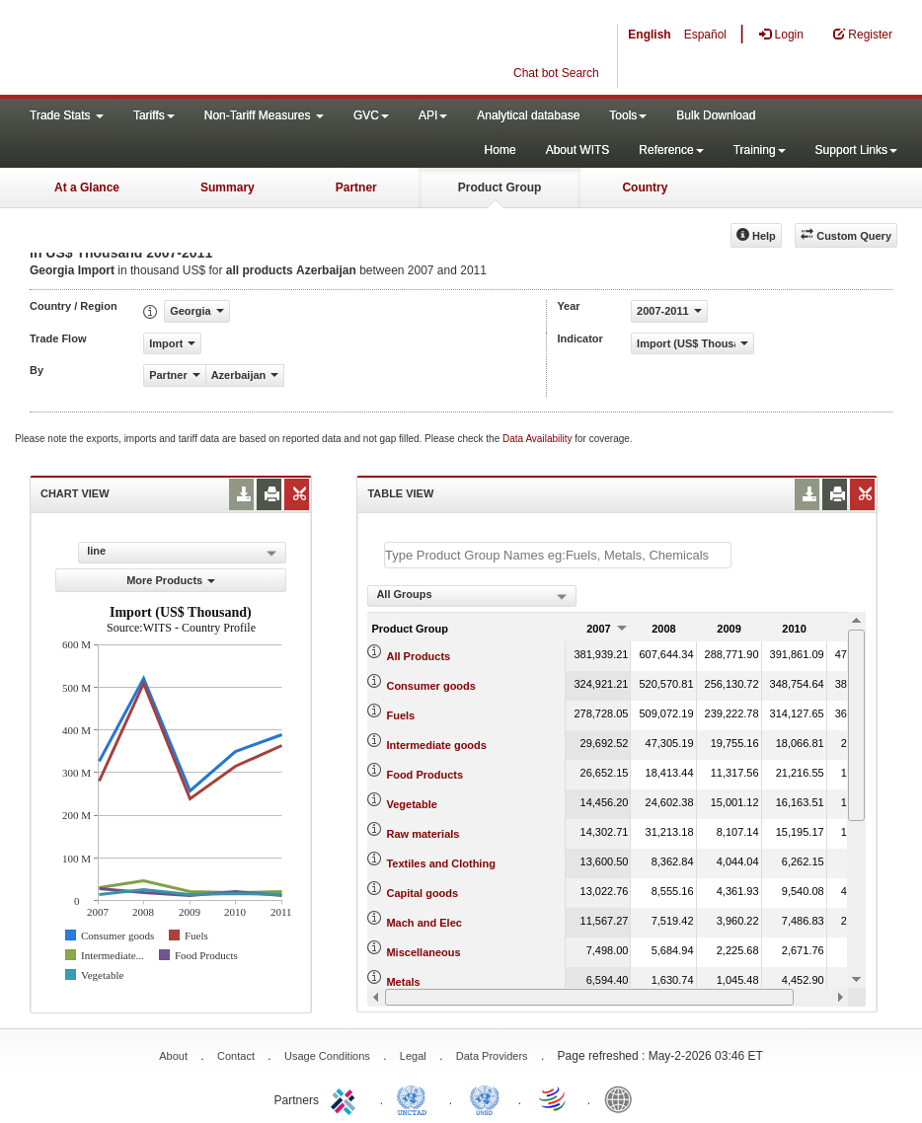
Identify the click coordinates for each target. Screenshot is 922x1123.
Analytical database (528, 115)
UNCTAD (415, 1098)
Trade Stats (67, 115)
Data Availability (538, 438)
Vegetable (411, 804)
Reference (671, 150)
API (433, 115)
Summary (227, 187)
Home (500, 150)
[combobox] (471, 596)
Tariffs (154, 115)
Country (644, 187)
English (649, 34)
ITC (346, 1098)
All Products (418, 656)
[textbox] (557, 555)
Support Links (856, 150)
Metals (403, 982)
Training (759, 150)
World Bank (623, 1098)
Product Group (500, 187)
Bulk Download (715, 115)
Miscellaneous (423, 952)
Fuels (400, 715)
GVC (371, 115)
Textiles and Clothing (440, 863)
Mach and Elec (423, 923)
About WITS (578, 150)
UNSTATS (484, 1098)
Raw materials (422, 834)
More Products (170, 580)
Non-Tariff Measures (264, 115)
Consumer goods (430, 686)
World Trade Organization (554, 1098)
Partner (356, 187)
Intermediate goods (436, 745)
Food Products (424, 775)
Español (705, 34)
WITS (197, 49)
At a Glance (86, 187)
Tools (628, 115)
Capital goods (422, 893)
